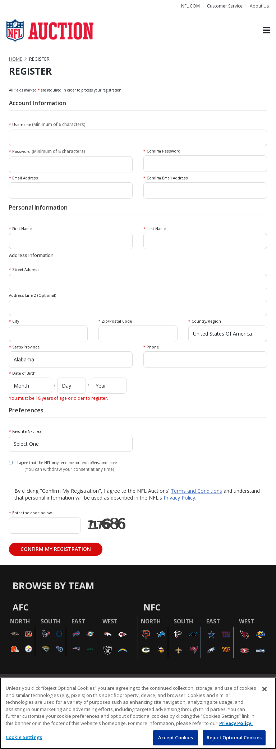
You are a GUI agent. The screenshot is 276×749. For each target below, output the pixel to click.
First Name (20, 228)
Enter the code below (30, 512)
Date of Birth (22, 373)
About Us (259, 6)
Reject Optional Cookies (234, 737)
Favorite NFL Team (27, 431)
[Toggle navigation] (266, 31)
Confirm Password (161, 151)
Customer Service (225, 6)
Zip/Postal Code (115, 321)
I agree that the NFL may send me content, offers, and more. (67, 462)
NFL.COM (190, 6)
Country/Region (204, 321)
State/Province (24, 347)
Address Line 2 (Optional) (32, 295)
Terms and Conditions (196, 490)
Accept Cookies (175, 737)
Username (47, 124)
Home (15, 59)
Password (47, 151)
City (14, 321)
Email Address (23, 178)
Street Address (24, 269)
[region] (138, 713)
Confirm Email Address (165, 178)
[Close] (264, 689)
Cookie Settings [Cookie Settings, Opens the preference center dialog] (24, 737)
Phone (151, 347)
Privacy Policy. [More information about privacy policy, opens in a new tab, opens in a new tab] (236, 723)
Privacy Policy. (180, 497)
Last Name (154, 228)
